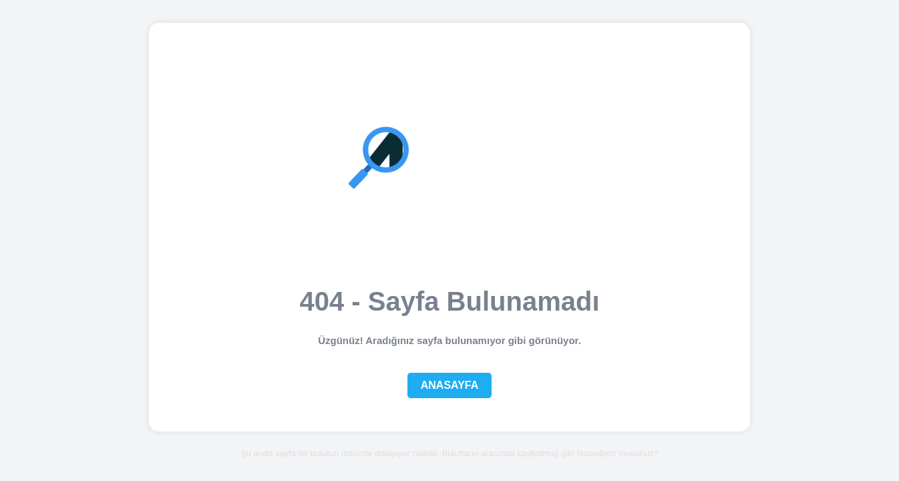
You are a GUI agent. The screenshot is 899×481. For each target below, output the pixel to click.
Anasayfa (450, 385)
